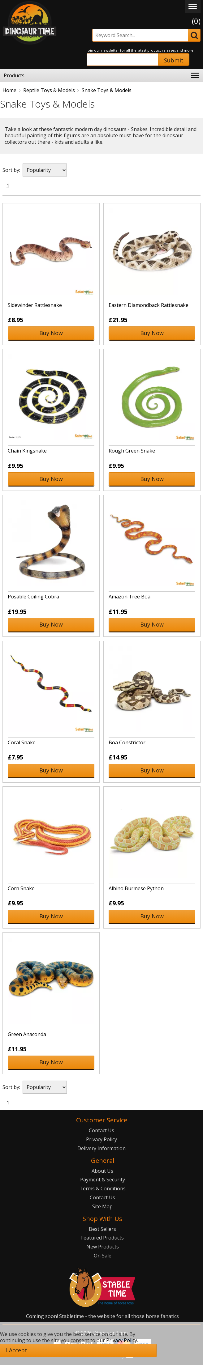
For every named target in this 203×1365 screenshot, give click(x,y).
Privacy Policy (101, 1139)
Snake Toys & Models (107, 90)
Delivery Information (101, 1148)
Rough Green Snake (132, 450)
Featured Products (102, 1237)
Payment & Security (102, 1179)
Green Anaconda (27, 1034)
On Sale (102, 1255)
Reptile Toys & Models (49, 90)
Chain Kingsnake (27, 450)
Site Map (102, 1206)
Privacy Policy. (122, 1340)
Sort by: (11, 170)
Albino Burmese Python (136, 888)
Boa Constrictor (127, 742)
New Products (102, 1246)
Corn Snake (21, 888)
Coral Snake (22, 742)
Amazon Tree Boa (129, 596)
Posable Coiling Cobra (33, 596)
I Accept (16, 1350)
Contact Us (101, 1130)
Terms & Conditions (103, 1188)
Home (9, 90)
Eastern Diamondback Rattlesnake (148, 305)
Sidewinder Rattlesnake (35, 305)
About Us (102, 1170)
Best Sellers (102, 1229)
